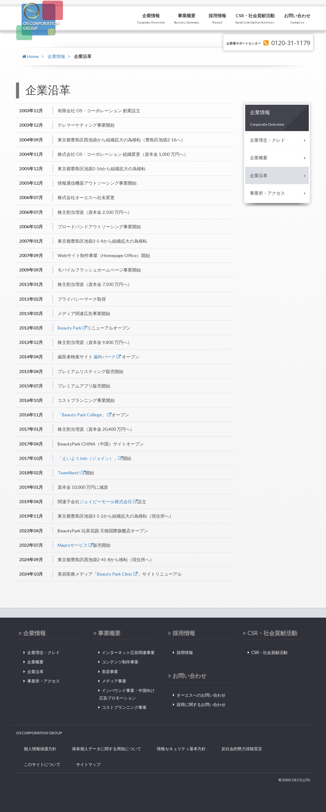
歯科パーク (107, 356)
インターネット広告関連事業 (128, 652)
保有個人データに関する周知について (106, 748)
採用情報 (185, 652)
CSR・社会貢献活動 (269, 652)
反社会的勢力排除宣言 (241, 748)
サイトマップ (88, 764)
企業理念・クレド (267, 140)
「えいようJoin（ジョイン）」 (90, 458)
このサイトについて (42, 764)
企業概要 (258, 157)
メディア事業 (114, 680)
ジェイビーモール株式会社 (108, 501)
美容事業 (110, 671)
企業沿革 (258, 175)
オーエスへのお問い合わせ (201, 695)
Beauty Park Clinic (117, 574)
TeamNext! (71, 472)
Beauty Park (72, 327)
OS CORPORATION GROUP (39, 732)
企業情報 (56, 56)
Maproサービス (75, 545)
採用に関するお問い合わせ (201, 704)
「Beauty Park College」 (84, 414)
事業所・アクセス (267, 193)
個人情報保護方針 (40, 748)
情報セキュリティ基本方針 (181, 748)
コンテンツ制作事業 (120, 661)
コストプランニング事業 (124, 707)
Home (30, 56)
